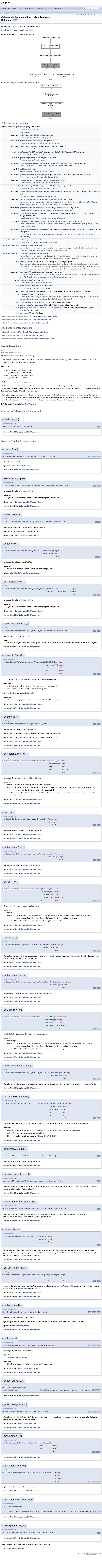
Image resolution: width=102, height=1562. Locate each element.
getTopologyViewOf (27, 152)
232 (15, 928)
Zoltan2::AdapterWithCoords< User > (44, 316)
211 (15, 837)
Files (49, 8)
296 (15, 1139)
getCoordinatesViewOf (28, 174)
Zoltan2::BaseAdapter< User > (42, 320)
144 (15, 614)
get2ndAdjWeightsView (28, 229)
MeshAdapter (12, 12)
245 (15, 965)
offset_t (70, 191)
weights (64, 163)
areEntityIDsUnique (26, 135)
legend (51, 79)
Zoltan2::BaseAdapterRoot (41, 323)
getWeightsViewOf (26, 163)
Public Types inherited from (25, 332)
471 (15, 1537)
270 (15, 1056)
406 (15, 1295)
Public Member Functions (84, 15)
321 (15, 1192)
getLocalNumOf (25, 141)
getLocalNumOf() (35, 915)
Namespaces (30, 8)
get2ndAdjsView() (74, 1129)
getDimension (25, 169)
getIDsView (24, 286)
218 (15, 872)
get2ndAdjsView (25, 213)
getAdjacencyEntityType (28, 245)
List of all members (96, 15)
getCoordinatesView (27, 305)
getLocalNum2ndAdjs (27, 208)
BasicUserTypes (7, 390)
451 (15, 1516)
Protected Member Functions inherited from (28, 339)
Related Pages (17, 8)
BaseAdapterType (13, 127)
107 (15, 431)
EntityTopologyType (62, 152)
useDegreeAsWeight (27, 313)
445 (15, 1490)
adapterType (24, 127)
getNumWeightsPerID (27, 294)
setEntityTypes (25, 262)
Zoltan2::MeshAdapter (10, 425)
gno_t (48, 146)
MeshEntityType (39, 135)
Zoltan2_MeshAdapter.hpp (21, 30)
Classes (40, 8)
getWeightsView (25, 302)
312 (15, 1165)
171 (15, 707)
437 (15, 1426)
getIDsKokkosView (26, 291)
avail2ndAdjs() (26, 210)
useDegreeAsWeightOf (28, 272)
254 (15, 1000)
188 (15, 744)
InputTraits (20, 390)
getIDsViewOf (25, 146)
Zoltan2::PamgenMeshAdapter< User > (28, 501)
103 (15, 469)
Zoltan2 (3, 12)
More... (38, 26)
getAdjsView (24, 191)
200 (15, 803)
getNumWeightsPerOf (27, 158)
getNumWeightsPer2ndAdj (29, 221)
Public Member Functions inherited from (29, 316)
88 (14, 403)
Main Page (5, 8)
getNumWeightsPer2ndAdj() (46, 1135)
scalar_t (57, 163)
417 (15, 1371)
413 (15, 1329)
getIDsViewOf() (80, 915)
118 (15, 505)
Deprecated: (7, 1354)
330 (15, 1220)
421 (15, 1395)
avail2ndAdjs (24, 199)
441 (15, 1456)
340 (15, 1258)
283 (15, 1087)
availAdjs (23, 180)
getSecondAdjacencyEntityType (31, 253)
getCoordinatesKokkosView (29, 308)
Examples (57, 8)
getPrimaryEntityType (27, 240)
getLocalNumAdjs (26, 186)
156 (15, 646)
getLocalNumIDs (26, 280)
